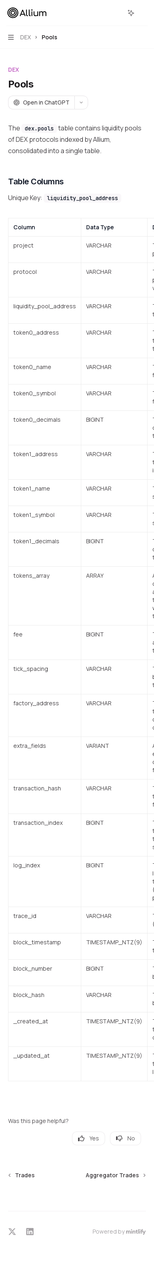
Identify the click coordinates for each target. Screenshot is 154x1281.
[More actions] (143, 13)
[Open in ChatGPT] (41, 102)
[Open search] (116, 12)
